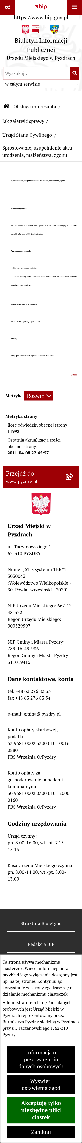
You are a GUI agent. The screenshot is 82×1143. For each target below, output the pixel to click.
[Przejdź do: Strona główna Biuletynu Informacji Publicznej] (6, 107)
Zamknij (41, 1131)
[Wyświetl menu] (74, 7)
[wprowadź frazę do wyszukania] (37, 73)
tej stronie (25, 981)
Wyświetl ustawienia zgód (41, 1085)
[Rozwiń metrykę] (38, 396)
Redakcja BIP (41, 944)
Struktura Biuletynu (41, 923)
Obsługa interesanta (34, 107)
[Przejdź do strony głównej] (41, 44)
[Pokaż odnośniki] (7, 7)
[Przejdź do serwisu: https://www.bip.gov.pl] (41, 11)
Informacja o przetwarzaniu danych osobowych (41, 1059)
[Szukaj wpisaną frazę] (75, 73)
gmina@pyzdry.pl (42, 714)
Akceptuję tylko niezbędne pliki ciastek (41, 1110)
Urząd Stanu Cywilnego (27, 135)
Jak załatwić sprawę (23, 121)
